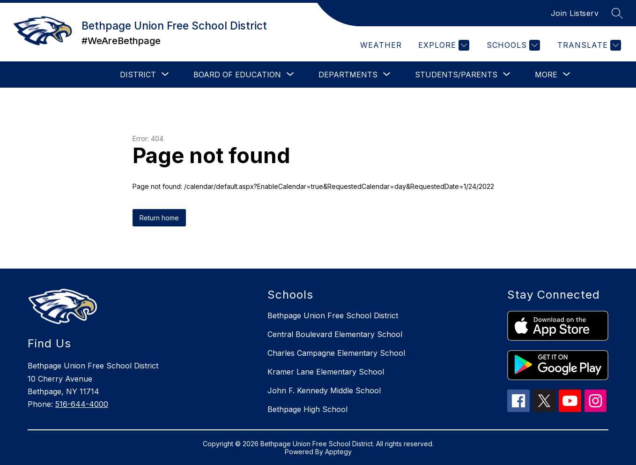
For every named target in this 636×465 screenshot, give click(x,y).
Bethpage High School (307, 409)
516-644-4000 (81, 404)
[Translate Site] (588, 45)
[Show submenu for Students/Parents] (456, 74)
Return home (159, 218)
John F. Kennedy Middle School (324, 390)
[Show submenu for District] (138, 74)
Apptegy (338, 452)
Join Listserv (575, 13)
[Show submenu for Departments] (347, 74)
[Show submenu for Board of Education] (237, 74)
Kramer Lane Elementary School (325, 371)
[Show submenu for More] (546, 74)
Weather (381, 45)
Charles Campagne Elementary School (336, 353)
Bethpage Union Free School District (332, 315)
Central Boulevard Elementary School (334, 334)
